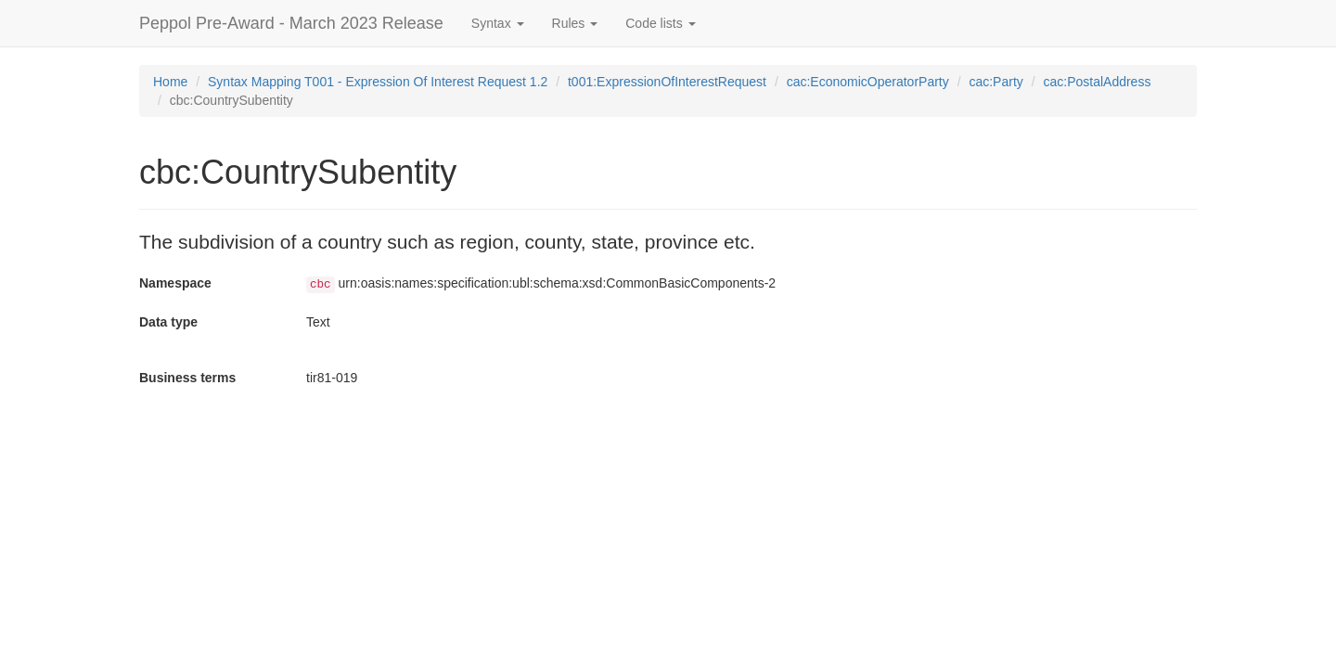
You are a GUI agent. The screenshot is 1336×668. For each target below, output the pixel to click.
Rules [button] (575, 23)
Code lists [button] (660, 23)
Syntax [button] (497, 23)
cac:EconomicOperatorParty (868, 81)
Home (170, 81)
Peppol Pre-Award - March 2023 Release (291, 23)
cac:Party (995, 81)
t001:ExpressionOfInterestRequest (667, 81)
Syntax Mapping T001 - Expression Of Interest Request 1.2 (377, 81)
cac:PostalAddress (1096, 81)
